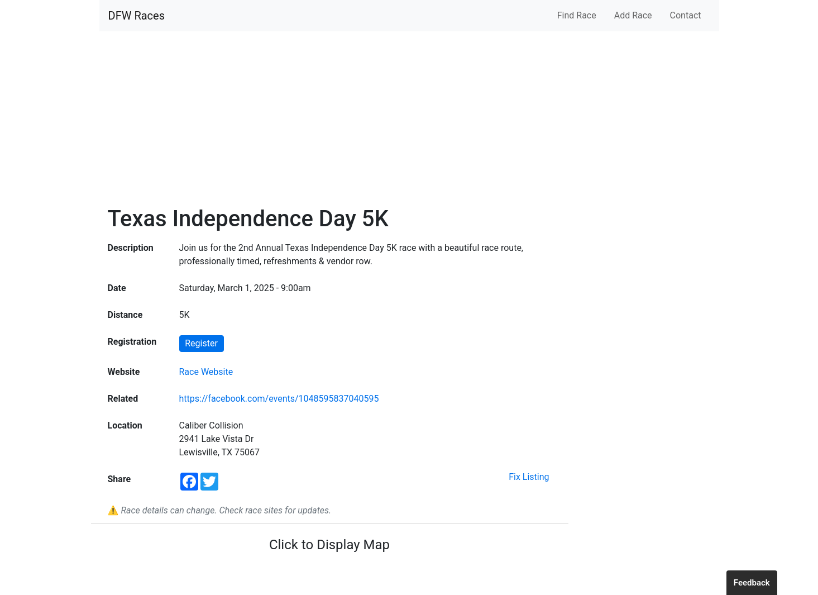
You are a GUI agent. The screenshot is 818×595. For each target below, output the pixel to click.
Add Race (633, 15)
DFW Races (136, 15)
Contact (685, 15)
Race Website (206, 371)
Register (201, 343)
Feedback (752, 583)
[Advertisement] (409, 118)
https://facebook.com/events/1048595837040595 (279, 398)
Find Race (576, 15)
